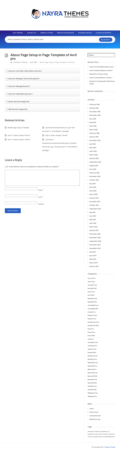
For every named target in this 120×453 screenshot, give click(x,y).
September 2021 (95, 209)
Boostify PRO (92, 302)
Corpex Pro (92, 312)
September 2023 (95, 162)
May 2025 (92, 122)
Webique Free (93, 393)
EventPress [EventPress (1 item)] (105, 431)
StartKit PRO (92, 390)
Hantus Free (92, 349)
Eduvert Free (92, 315)
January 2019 (93, 266)
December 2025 (94, 112)
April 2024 (92, 151)
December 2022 (94, 176)
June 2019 (92, 256)
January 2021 (93, 230)
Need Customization (65, 32)
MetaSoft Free (93, 363)
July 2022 (92, 184)
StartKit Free (92, 386)
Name (41, 190)
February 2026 (94, 104)
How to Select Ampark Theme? (56, 135)
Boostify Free (92, 298)
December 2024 (94, 140)
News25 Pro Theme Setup (98, 74)
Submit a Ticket (46, 32)
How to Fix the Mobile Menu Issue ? (101, 67)
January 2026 (93, 108)
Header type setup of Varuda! (18, 128)
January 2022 (93, 198)
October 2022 (94, 180)
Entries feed (93, 412)
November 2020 (95, 238)
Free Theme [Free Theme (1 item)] (103, 434)
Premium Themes (20, 62)
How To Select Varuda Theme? (19, 135)
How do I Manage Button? (19, 86)
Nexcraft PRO (92, 376)
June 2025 (92, 119)
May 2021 (92, 220)
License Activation (103, 32)
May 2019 (92, 259)
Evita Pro (91, 329)
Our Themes (18, 32)
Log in (91, 408)
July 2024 (92, 144)
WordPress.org (94, 419)
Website (41, 204)
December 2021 (94, 202)
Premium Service (85, 32)
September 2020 (95, 241)
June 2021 (92, 216)
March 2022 (93, 194)
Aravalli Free (92, 285)
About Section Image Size (18, 101)
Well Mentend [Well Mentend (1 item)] (110, 436)
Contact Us (31, 32)
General (91, 339)
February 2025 (94, 133)
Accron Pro (92, 278)
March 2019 (93, 263)
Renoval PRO (92, 383)
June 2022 (92, 187)
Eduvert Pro (92, 319)
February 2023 (94, 173)
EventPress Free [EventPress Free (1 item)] (93, 434)
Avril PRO (33, 62)
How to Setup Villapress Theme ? (101, 70)
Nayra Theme (110, 447)
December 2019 (94, 245)
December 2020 (94, 234)
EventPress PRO (93, 325)
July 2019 (92, 252)
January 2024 (93, 158)
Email (40, 197)
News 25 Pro (92, 369)
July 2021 (92, 212)
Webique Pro (92, 396)
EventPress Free (93, 322)
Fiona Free (91, 332)
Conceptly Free (93, 305)
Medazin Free (93, 356)
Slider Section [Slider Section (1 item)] (99, 436)
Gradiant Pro (92, 346)
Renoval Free (92, 379)
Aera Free (91, 282)
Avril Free (91, 292)
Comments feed (95, 416)
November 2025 (95, 115)
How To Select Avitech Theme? (19, 139)
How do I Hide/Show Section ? (20, 94)
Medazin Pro (92, 359)
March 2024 (93, 155)
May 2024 (92, 148)
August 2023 (93, 166)
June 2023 (92, 169)
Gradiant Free (93, 342)
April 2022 (92, 191)
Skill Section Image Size (17, 109)
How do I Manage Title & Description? (23, 78)
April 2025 (92, 126)
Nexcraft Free (93, 373)
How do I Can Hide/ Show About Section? (25, 71)
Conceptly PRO (93, 309)
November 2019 (95, 248)
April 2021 (92, 223)
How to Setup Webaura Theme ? (100, 78)
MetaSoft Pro (92, 366)
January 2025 (93, 137)
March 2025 (93, 130)
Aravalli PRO (92, 288)
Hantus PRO (92, 352)
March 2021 (93, 227)
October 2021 (94, 205)
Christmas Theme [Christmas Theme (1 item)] (94, 431)
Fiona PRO (91, 336)
